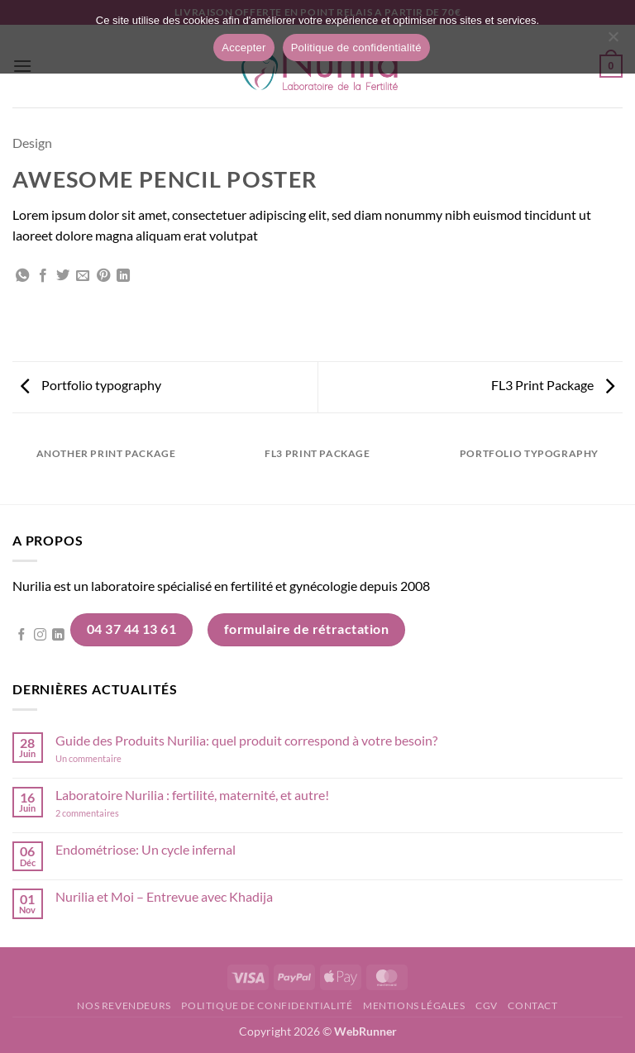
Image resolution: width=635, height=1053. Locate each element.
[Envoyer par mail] (82, 276)
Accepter (243, 47)
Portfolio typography (91, 385)
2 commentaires (110, 813)
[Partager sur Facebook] (43, 276)
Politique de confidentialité (266, 1005)
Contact (532, 1005)
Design (32, 142)
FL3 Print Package (552, 385)
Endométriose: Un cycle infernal (145, 849)
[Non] (613, 41)
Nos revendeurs (124, 1005)
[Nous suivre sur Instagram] (40, 635)
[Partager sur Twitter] (62, 276)
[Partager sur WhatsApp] (22, 276)
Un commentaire (110, 758)
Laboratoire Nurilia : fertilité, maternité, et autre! (192, 795)
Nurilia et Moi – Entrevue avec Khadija (164, 896)
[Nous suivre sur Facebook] (22, 635)
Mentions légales (414, 1005)
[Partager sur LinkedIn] (123, 276)
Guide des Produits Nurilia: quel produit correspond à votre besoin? (246, 740)
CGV (486, 1005)
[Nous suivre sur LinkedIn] (58, 635)
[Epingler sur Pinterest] (103, 276)
